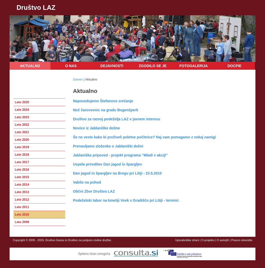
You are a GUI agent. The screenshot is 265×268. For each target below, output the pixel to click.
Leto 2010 (22, 214)
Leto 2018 (22, 154)
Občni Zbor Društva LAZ (94, 191)
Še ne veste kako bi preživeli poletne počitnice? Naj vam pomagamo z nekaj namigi (144, 137)
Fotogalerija (193, 66)
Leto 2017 (22, 162)
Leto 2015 (22, 177)
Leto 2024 (22, 110)
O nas (71, 66)
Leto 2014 (22, 184)
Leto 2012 (22, 199)
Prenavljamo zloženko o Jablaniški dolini (108, 146)
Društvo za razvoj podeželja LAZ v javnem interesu (116, 119)
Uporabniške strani (187, 240)
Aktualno (30, 66)
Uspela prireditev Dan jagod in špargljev (107, 164)
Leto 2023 (22, 117)
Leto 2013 (22, 192)
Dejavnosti (111, 66)
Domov (78, 79)
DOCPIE (234, 66)
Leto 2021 (22, 132)
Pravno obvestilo (241, 240)
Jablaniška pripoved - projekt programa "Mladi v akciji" (120, 155)
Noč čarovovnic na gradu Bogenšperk (105, 110)
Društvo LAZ (36, 7)
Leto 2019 (22, 147)
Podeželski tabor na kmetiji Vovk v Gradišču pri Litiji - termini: (126, 200)
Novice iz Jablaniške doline (96, 128)
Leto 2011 (22, 207)
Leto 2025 (22, 102)
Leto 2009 (22, 222)
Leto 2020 (22, 139)
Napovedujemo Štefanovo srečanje (103, 101)
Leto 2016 (22, 169)
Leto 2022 (22, 125)
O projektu (208, 240)
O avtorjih (223, 240)
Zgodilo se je (152, 66)
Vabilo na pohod (87, 182)
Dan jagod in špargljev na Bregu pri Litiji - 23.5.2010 (117, 173)
